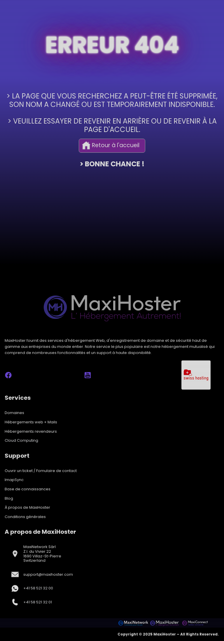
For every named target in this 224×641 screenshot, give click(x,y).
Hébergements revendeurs (31, 431)
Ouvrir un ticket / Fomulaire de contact (41, 470)
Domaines (14, 412)
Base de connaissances (27, 489)
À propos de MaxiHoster (27, 507)
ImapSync (14, 479)
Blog (9, 498)
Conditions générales (25, 517)
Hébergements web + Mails (31, 422)
